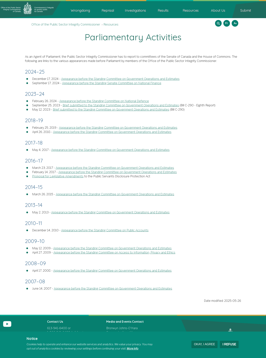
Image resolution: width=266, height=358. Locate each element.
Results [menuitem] (163, 10)
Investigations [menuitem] (135, 10)
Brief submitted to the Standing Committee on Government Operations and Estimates (121, 105)
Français (226, 22)
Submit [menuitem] (245, 10)
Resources (110, 24)
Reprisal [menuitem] (108, 10)
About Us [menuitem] (218, 10)
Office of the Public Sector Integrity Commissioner (65, 24)
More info (132, 348)
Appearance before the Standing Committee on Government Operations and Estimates (120, 79)
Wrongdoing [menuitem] (80, 10)
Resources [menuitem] (191, 10)
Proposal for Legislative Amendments (57, 176)
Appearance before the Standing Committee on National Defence (104, 101)
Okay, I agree (204, 344)
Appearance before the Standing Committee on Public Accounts (105, 230)
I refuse (229, 344)
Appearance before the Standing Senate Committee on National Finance (111, 83)
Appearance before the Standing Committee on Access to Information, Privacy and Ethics (114, 252)
